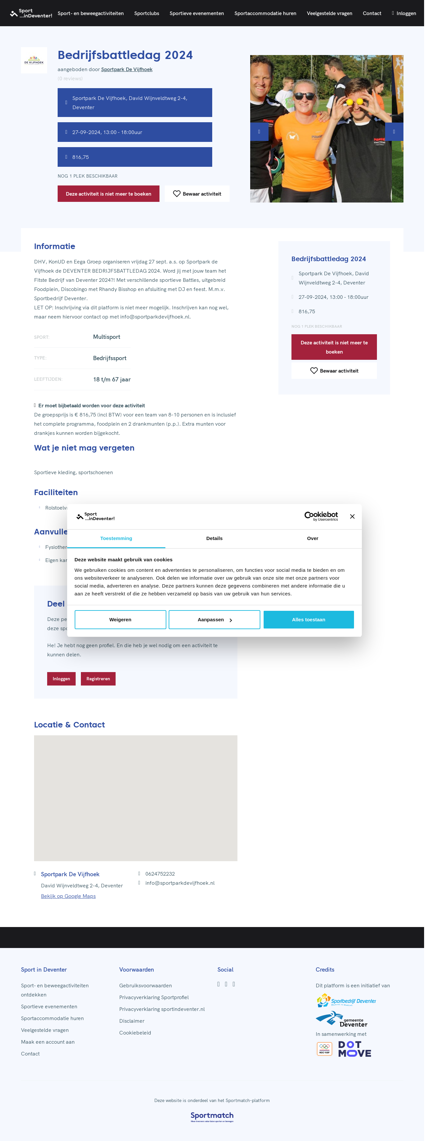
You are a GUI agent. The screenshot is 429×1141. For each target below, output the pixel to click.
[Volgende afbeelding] (394, 132)
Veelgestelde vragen (329, 13)
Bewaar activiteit (197, 194)
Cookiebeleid (135, 1032)
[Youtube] (234, 984)
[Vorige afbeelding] (259, 132)
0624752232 (160, 873)
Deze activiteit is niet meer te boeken (108, 193)
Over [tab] (313, 538)
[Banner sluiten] (352, 516)
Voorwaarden (136, 969)
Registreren (98, 679)
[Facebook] (218, 984)
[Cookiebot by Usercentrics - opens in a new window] (309, 517)
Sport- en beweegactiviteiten (91, 13)
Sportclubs (146, 13)
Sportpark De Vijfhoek (127, 69)
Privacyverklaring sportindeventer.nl (162, 1009)
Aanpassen (215, 619)
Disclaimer (131, 1020)
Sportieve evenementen (197, 13)
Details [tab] (214, 538)
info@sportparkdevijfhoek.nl (179, 883)
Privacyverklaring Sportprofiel (154, 997)
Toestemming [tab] (116, 538)
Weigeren (120, 619)
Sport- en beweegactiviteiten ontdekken (55, 990)
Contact (372, 13)
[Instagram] (226, 984)
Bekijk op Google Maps (68, 896)
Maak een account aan (48, 1041)
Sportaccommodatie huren (265, 13)
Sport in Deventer (44, 969)
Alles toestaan (309, 619)
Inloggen (404, 13)
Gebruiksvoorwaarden (145, 985)
